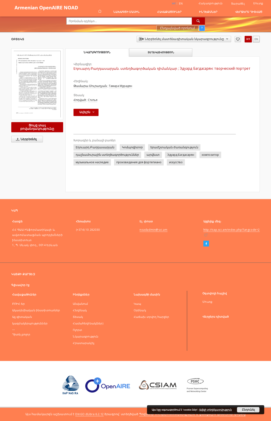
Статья (92, 100)
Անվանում (80, 304)
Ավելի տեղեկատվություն (215, 409)
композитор (210, 155)
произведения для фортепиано (138, 162)
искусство (176, 162)
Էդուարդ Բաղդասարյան (95, 147)
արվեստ (153, 155)
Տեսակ (78, 317)
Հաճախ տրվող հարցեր (151, 317)
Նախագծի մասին (126, 12)
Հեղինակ (80, 310)
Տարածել (238, 3)
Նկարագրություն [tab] (97, 52)
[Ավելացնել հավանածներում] (238, 39)
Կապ (137, 304)
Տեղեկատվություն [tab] (161, 52)
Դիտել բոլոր (21, 334)
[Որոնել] (198, 21)
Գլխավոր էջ (20, 285)
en (181, 3)
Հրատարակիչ (83, 343)
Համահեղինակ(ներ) (88, 323)
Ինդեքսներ (208, 12)
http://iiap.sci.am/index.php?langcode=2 (231, 230)
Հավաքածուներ (169, 12)
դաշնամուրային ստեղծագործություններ (107, 155)
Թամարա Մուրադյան (90, 86)
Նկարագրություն (85, 336)
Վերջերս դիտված (248, 12)
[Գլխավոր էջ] (99, 12)
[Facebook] (206, 244)
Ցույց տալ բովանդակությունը (37, 126)
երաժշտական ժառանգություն (174, 147)
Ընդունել (248, 409)
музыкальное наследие (92, 162)
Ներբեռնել (25, 139)
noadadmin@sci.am (154, 230)
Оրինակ (140, 310)
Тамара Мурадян (120, 86)
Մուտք (258, 3)
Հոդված (79, 100)
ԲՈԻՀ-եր (18, 304)
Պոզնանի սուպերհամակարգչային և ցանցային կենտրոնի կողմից (192, 414)
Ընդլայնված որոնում (177, 28)
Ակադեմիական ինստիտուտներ (36, 310)
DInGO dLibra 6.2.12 (89, 414)
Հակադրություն (211, 3)
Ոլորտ (77, 330)
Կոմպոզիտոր (132, 147)
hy (248, 39)
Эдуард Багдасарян (180, 155)
